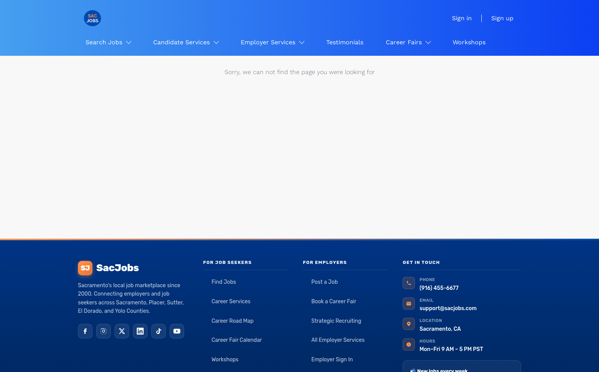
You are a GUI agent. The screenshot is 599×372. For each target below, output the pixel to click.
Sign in (462, 18)
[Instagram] (103, 331)
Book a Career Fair (333, 301)
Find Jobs (224, 282)
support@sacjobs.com (447, 308)
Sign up (502, 18)
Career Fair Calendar (237, 340)
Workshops (225, 359)
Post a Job (324, 282)
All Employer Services (338, 340)
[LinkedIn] (140, 331)
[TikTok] (158, 331)
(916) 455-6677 (438, 288)
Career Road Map (233, 321)
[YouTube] (177, 331)
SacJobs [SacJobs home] (108, 268)
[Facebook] (85, 331)
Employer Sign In (332, 359)
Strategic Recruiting (336, 321)
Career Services (231, 301)
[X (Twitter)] (122, 331)
